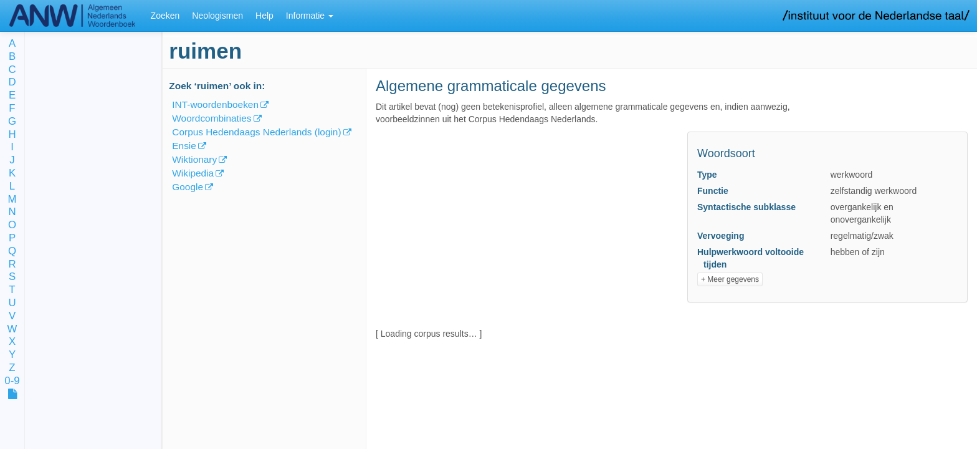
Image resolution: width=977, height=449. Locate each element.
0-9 (11, 381)
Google (187, 186)
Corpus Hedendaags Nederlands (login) (256, 132)
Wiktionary (194, 159)
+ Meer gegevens (730, 279)
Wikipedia (193, 173)
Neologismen (217, 16)
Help (264, 16)
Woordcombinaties (211, 118)
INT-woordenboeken (215, 104)
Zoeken (165, 16)
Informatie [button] (309, 16)
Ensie (184, 145)
